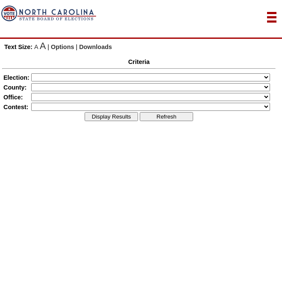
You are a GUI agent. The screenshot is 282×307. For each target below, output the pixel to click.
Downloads (95, 46)
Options (62, 46)
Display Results (111, 116)
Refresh (166, 116)
